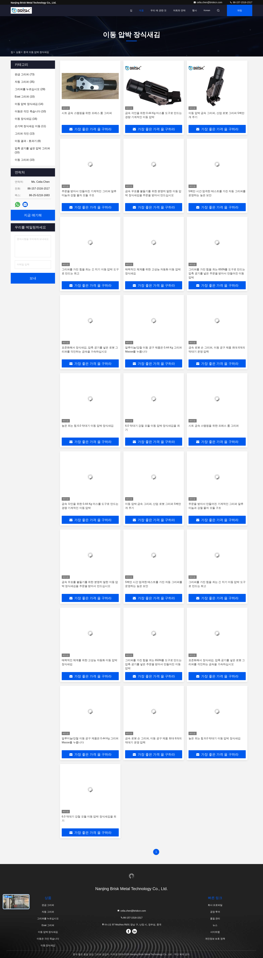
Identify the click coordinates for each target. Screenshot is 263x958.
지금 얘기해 (33, 215)
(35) (24, 81)
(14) (29, 104)
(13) (24, 133)
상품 (18, 52)
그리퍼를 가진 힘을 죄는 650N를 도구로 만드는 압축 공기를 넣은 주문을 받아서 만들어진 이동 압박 (217, 273)
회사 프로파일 (215, 905)
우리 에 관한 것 (158, 10)
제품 (141, 10)
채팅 (239, 10)
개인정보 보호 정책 (215, 938)
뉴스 (215, 925)
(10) (25, 96)
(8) (28, 141)
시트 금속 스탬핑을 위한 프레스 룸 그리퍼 (87, 113)
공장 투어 (215, 911)
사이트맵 (215, 932)
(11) (30, 126)
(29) (30, 89)
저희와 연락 (179, 10)
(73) (24, 74)
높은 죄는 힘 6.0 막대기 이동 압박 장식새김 (88, 425)
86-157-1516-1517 (241, 2)
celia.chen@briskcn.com (208, 2)
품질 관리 (215, 918)
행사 (194, 10)
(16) (26, 118)
